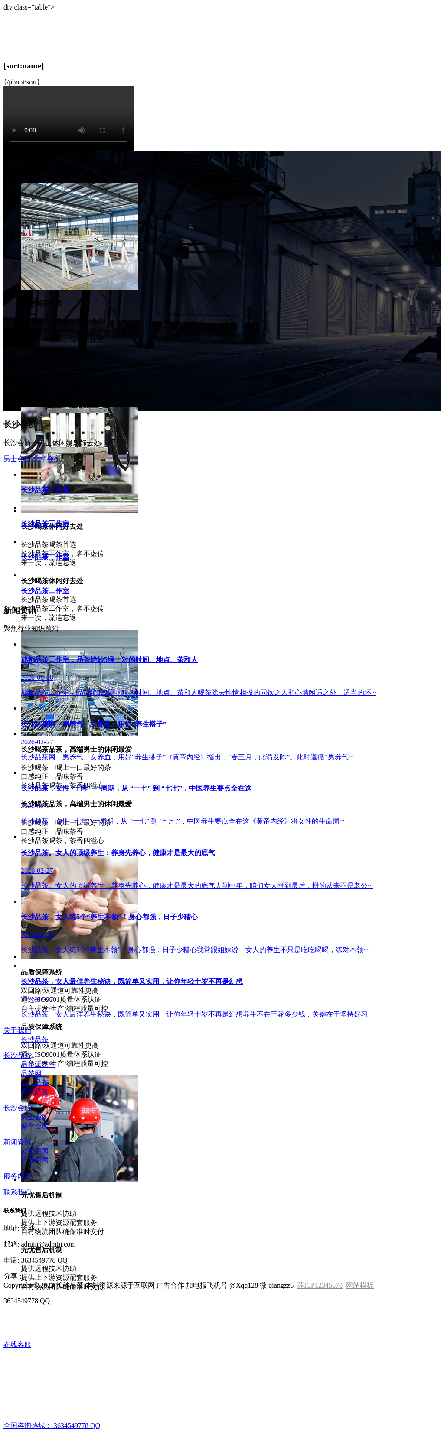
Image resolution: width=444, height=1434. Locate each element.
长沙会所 (17, 1107)
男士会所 (17, 458)
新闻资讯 (17, 1142)
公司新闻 (35, 1151)
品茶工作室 (38, 1064)
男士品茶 (35, 1082)
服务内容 (17, 1176)
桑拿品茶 (35, 1091)
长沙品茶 (35, 1039)
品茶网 (31, 1073)
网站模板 (360, 1285)
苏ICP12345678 (320, 1285)
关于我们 (17, 1030)
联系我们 (17, 1192)
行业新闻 (35, 1160)
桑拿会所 (47, 458)
